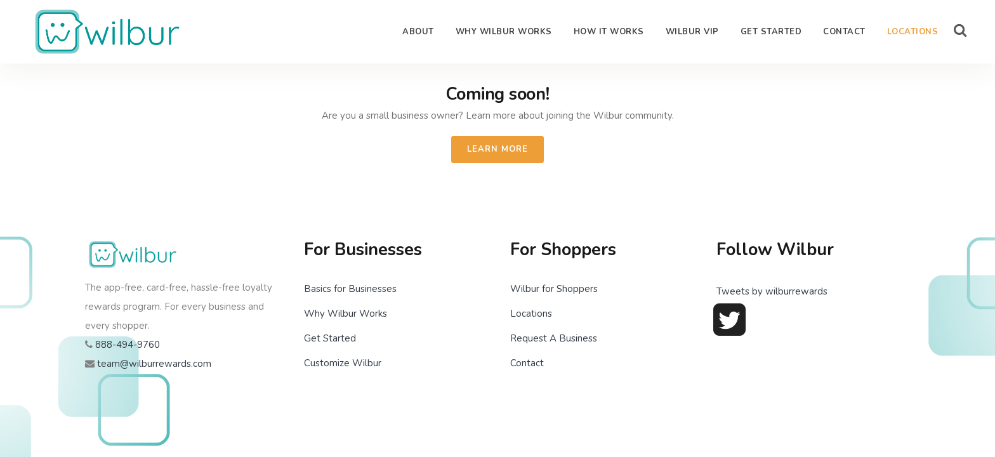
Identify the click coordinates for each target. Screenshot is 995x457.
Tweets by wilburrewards (771, 291)
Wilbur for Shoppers (554, 288)
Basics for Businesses (350, 288)
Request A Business (553, 338)
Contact (527, 363)
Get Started (330, 338)
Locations (531, 313)
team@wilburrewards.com (154, 363)
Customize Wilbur (342, 363)
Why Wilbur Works (345, 313)
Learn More (497, 149)
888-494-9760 (127, 344)
